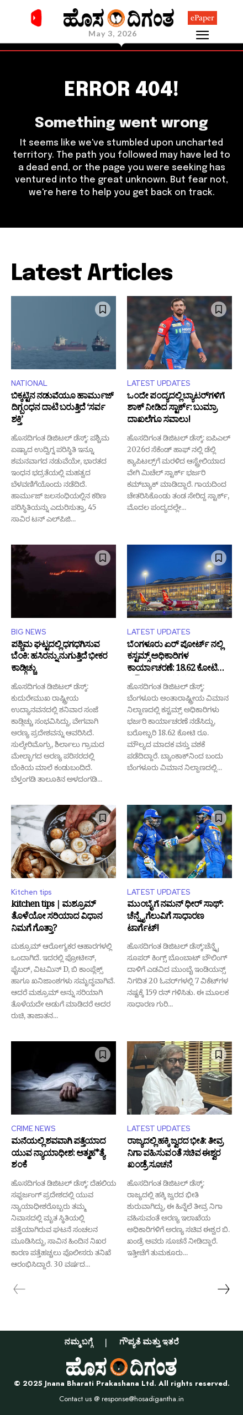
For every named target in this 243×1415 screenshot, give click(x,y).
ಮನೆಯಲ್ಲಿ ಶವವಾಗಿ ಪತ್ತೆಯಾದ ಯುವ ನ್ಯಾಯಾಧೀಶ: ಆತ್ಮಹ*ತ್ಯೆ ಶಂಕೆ (58, 1154)
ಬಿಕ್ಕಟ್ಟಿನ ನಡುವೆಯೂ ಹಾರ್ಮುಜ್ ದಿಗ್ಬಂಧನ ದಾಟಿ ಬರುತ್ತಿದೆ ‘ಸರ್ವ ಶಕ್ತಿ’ (62, 409)
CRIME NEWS (33, 1128)
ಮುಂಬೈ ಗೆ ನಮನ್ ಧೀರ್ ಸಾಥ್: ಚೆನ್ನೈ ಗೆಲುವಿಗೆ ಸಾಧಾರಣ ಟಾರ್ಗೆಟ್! (175, 917)
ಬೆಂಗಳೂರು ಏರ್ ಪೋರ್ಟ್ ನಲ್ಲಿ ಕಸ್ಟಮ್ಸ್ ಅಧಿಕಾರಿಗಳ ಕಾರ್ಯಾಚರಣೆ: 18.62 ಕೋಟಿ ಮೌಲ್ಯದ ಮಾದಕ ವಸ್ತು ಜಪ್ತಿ (175, 658)
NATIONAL (29, 383)
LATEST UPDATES (158, 383)
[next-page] (223, 1289)
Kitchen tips (31, 892)
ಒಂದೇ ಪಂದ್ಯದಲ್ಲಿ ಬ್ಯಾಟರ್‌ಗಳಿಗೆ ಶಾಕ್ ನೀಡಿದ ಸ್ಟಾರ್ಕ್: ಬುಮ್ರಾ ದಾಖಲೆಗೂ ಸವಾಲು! (175, 409)
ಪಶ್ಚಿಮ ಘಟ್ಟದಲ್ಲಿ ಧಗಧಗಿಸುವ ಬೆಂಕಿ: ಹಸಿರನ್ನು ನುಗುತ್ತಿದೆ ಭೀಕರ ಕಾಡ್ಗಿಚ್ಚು (59, 658)
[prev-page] (19, 1289)
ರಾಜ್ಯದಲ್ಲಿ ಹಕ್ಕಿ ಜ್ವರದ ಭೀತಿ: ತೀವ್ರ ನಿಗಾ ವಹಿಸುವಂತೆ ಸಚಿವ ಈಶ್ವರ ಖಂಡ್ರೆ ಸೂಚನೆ (175, 1154)
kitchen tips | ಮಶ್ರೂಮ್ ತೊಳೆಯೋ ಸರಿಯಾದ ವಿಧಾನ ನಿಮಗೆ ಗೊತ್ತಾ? (56, 917)
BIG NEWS (28, 632)
